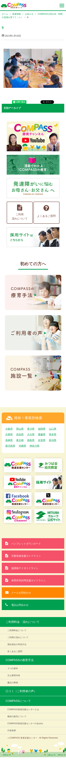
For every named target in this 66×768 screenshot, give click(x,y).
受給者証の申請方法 (16, 644)
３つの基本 (12, 668)
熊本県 (52, 434)
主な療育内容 (13, 675)
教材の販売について (16, 716)
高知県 (20, 434)
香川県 (30, 428)
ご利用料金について (16, 630)
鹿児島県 (10, 445)
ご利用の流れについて (18, 637)
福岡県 (41, 428)
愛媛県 (41, 434)
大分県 (30, 434)
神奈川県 (34, 445)
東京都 (20, 440)
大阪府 (9, 428)
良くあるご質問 (14, 651)
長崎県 (9, 440)
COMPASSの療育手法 (20, 660)
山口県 (52, 428)
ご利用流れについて (20, 212)
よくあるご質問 (46, 211)
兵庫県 (9, 434)
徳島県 (30, 440)
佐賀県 (41, 440)
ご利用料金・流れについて (22, 621)
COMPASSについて (18, 700)
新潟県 (52, 440)
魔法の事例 (12, 682)
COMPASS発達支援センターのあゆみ (25, 723)
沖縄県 (22, 445)
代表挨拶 (11, 730)
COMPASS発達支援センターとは (23, 709)
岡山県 (20, 428)
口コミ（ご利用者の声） (21, 691)
